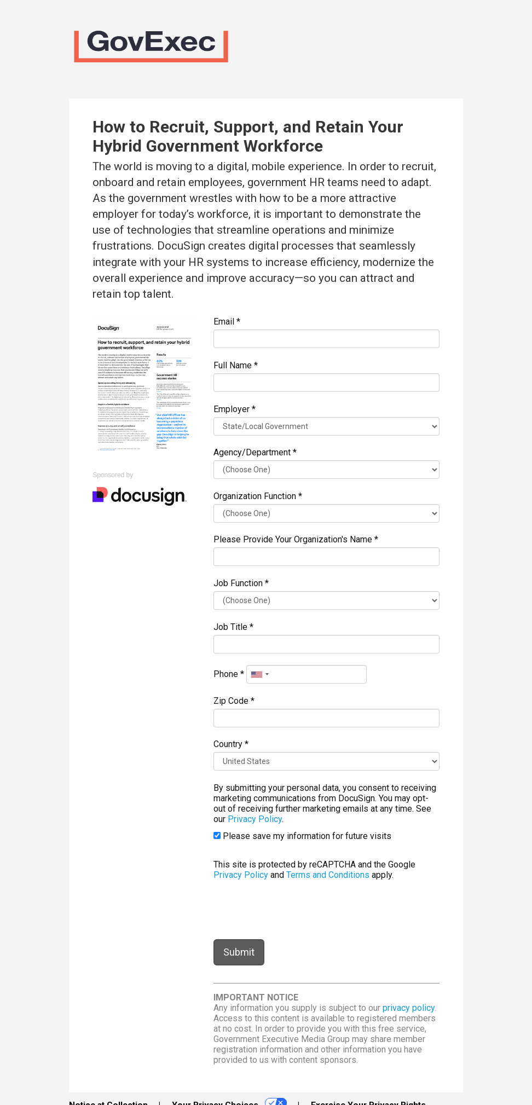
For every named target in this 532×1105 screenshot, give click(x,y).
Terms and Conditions (327, 875)
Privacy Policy (255, 819)
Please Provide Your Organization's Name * (295, 539)
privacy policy (409, 1008)
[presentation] (296, 909)
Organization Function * (257, 496)
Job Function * (241, 583)
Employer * (234, 409)
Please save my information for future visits (302, 836)
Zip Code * (234, 701)
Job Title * (233, 627)
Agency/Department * (255, 452)
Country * (230, 744)
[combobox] (259, 674)
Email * (226, 321)
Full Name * (235, 365)
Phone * (228, 674)
